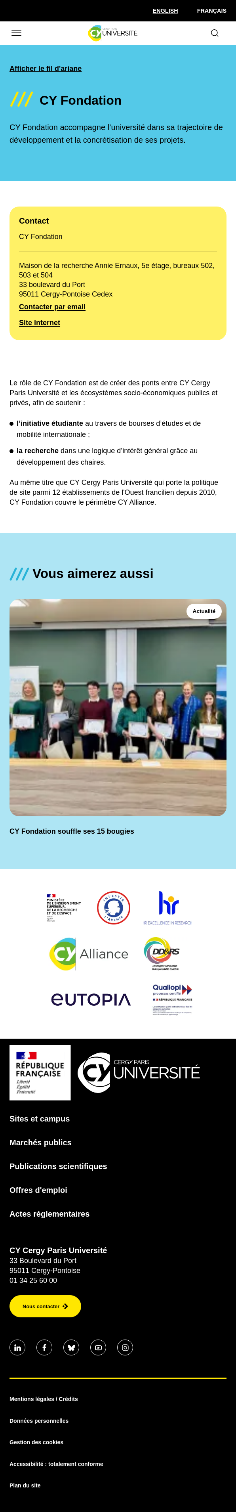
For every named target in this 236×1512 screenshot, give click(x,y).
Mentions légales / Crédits (44, 1399)
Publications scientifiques (58, 1166)
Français (211, 11)
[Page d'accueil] (112, 33)
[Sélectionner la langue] (165, 10)
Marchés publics (41, 1142)
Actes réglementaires (49, 1214)
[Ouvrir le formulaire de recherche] (214, 33)
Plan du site (25, 1485)
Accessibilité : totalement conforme (56, 1464)
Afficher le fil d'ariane (46, 69)
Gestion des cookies (36, 1442)
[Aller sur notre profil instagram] (125, 1347)
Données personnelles (39, 1421)
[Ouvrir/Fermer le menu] (16, 33)
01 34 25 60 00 (33, 1280)
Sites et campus (40, 1118)
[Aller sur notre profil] (17, 1347)
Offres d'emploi (38, 1190)
